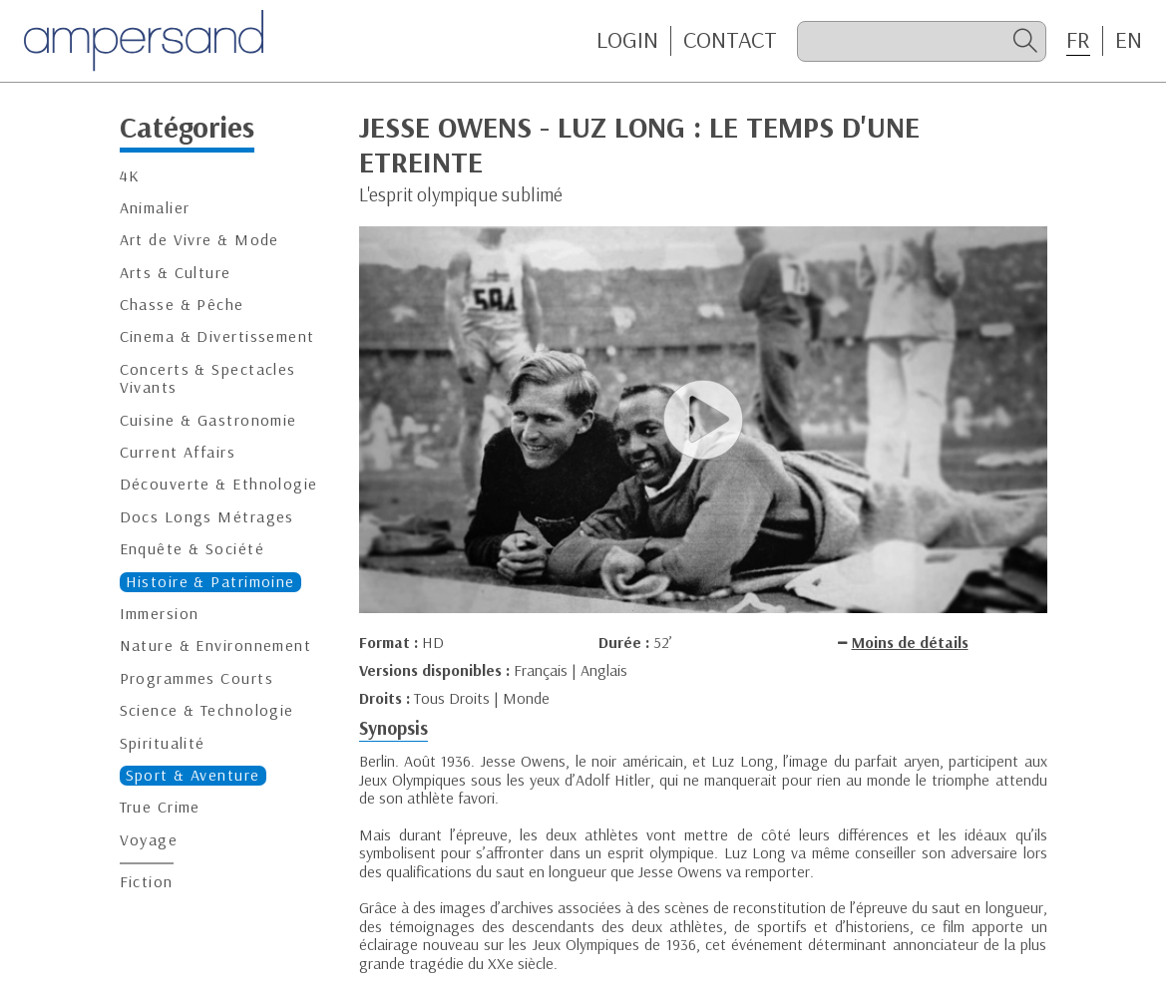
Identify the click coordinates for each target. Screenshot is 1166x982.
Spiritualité (162, 743)
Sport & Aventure (193, 775)
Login (627, 40)
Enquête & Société (192, 548)
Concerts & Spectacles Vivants (208, 378)
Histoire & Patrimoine (210, 581)
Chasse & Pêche (182, 304)
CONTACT (730, 40)
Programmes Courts (196, 678)
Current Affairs (178, 452)
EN (1128, 40)
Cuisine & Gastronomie (208, 420)
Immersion (159, 613)
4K (130, 175)
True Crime (160, 807)
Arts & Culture (175, 272)
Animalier (155, 207)
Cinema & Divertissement (217, 336)
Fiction (147, 881)
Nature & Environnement (216, 645)
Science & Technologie (207, 710)
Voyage (149, 839)
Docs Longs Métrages (207, 516)
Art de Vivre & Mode (199, 239)
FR (1078, 40)
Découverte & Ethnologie (219, 484)
